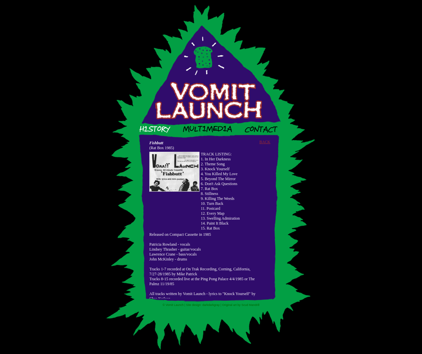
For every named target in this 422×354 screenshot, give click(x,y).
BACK (264, 142)
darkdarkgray (211, 305)
